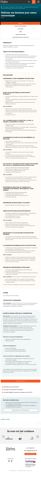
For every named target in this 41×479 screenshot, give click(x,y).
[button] (3, 436)
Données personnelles (21, 472)
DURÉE (20, 31)
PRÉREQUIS (20, 23)
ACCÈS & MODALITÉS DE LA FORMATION (20, 37)
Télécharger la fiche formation (20, 410)
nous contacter (30, 456)
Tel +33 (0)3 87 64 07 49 (30, 452)
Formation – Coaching (8, 7)
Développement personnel (31, 7)
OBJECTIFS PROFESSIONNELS (21, 26)
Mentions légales (12, 472)
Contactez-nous (20, 381)
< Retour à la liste (5, 419)
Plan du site (29, 472)
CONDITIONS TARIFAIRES (20, 34)
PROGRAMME (20, 28)
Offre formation (19, 7)
